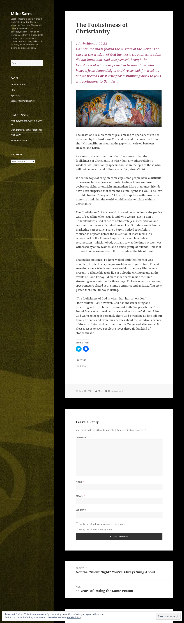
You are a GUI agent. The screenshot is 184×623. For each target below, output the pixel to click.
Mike (100, 391)
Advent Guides (18, 84)
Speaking (15, 95)
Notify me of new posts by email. (96, 529)
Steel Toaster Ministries (22, 100)
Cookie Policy (74, 617)
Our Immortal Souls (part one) (26, 129)
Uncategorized (115, 391)
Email (80, 496)
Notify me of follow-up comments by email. (102, 524)
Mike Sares (21, 13)
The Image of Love (20, 140)
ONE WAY (16, 135)
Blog (13, 90)
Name (80, 482)
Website (81, 510)
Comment (83, 437)
